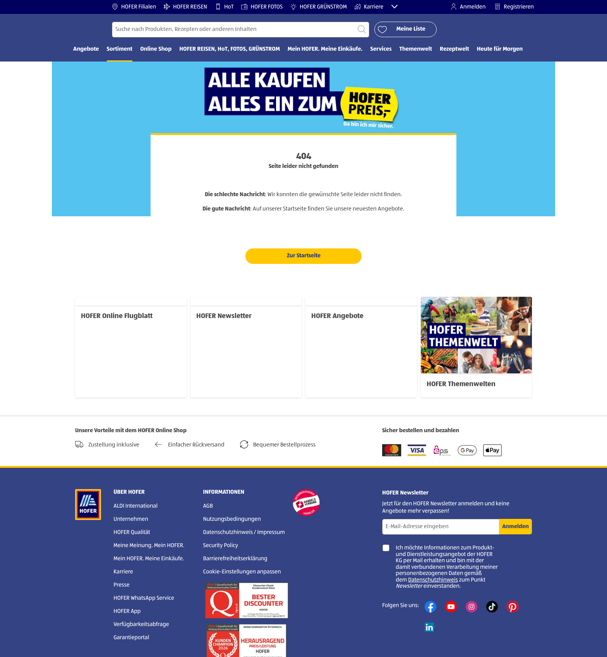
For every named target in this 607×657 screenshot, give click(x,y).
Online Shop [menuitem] (155, 49)
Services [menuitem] (381, 49)
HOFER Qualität (131, 533)
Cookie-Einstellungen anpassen (242, 572)
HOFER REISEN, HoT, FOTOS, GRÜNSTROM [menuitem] (229, 49)
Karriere (369, 6)
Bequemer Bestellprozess (278, 444)
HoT (224, 6)
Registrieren (514, 6)
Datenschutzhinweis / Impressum (244, 533)
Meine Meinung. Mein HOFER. (148, 546)
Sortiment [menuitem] (120, 49)
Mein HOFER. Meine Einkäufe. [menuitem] (325, 49)
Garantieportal (131, 638)
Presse (121, 585)
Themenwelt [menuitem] (416, 49)
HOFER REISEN (185, 6)
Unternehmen (130, 519)
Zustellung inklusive (107, 444)
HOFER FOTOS (262, 6)
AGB (208, 506)
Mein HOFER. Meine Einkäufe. (148, 559)
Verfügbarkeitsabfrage (141, 625)
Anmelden (468, 6)
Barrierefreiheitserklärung (235, 559)
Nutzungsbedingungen (232, 519)
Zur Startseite (304, 255)
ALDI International (135, 506)
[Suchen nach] (240, 30)
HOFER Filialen (134, 6)
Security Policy (220, 546)
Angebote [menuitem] (86, 49)
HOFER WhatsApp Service (143, 598)
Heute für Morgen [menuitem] (500, 49)
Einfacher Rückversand (190, 444)
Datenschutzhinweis (433, 580)
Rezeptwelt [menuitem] (454, 49)
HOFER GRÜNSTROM (318, 6)
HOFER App (127, 611)
